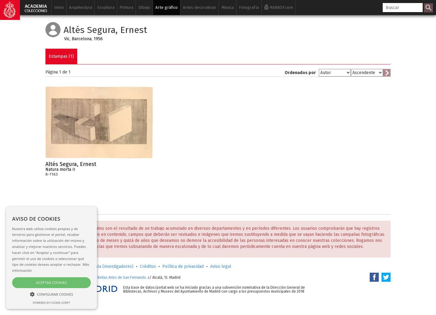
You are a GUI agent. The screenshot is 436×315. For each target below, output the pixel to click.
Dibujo (144, 7)
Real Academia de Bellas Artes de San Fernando (106, 277)
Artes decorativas (199, 7)
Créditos (148, 266)
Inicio (59, 7)
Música (227, 7)
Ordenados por (300, 72)
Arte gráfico (166, 7)
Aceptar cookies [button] (51, 282)
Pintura (126, 7)
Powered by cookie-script (51, 303)
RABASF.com (278, 7)
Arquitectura (80, 7)
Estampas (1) (61, 56)
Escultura (105, 7)
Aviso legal (220, 266)
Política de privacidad (183, 266)
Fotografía (249, 7)
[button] (51, 294)
